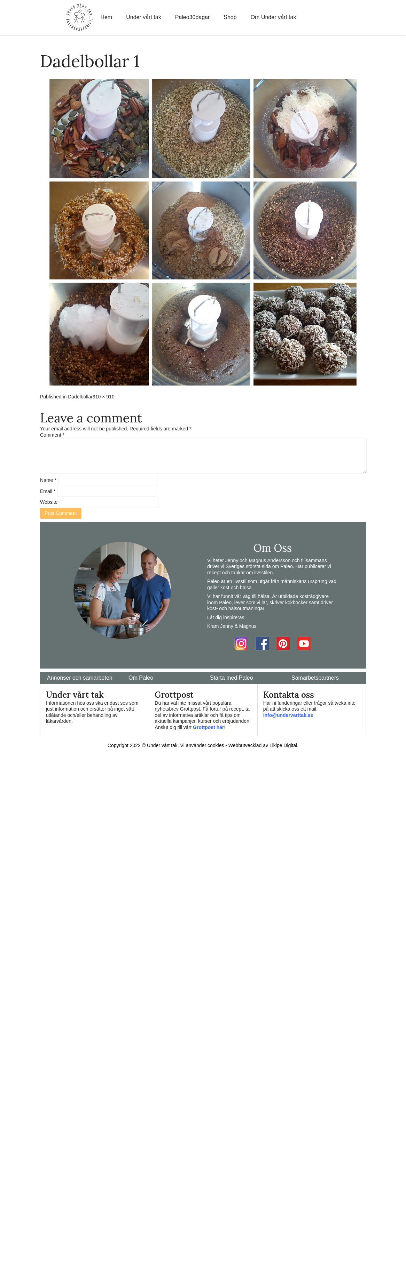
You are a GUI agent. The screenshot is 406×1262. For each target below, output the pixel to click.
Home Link (79, 17)
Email (47, 491)
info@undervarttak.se (288, 715)
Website (48, 502)
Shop (230, 17)
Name (48, 480)
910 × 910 (104, 396)
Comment (52, 435)
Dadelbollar (80, 396)
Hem (106, 17)
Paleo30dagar (192, 17)
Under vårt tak (143, 17)
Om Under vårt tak (273, 17)
